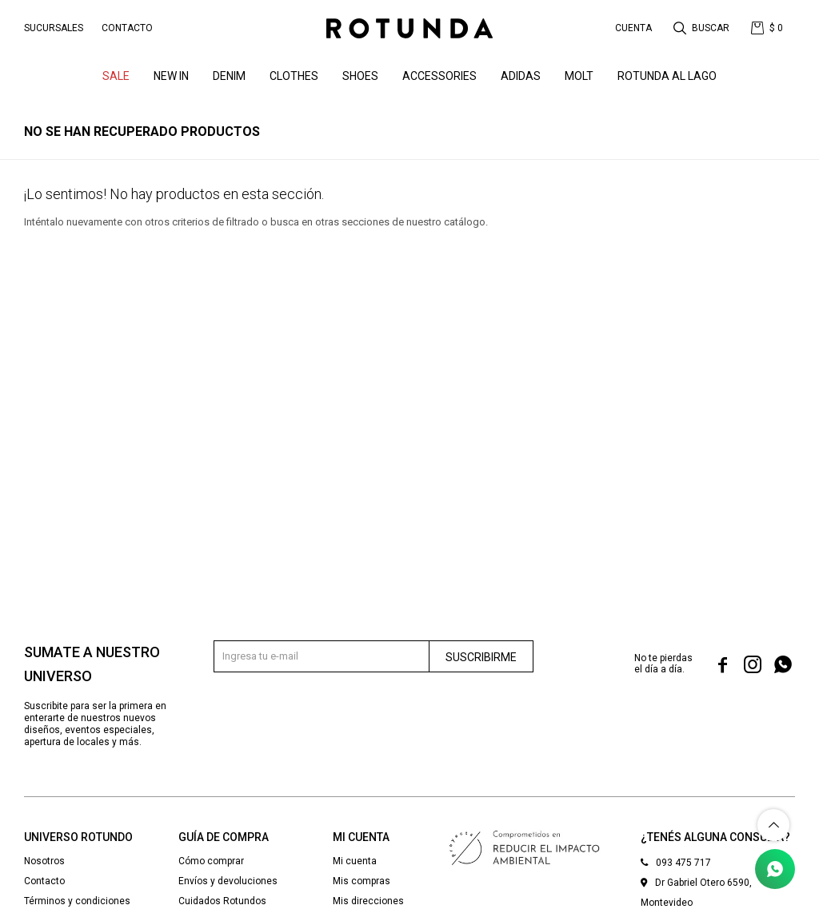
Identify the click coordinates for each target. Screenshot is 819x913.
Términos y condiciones (77, 901)
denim (229, 76)
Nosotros (44, 861)
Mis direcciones (368, 901)
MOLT (579, 76)
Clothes (294, 76)
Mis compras (361, 881)
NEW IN (171, 76)
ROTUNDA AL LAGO (667, 76)
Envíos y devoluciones (228, 881)
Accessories (439, 76)
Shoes (360, 76)
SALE (116, 76)
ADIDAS (521, 76)
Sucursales (53, 28)
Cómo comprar (211, 861)
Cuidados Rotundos (222, 901)
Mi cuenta (355, 861)
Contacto (127, 28)
